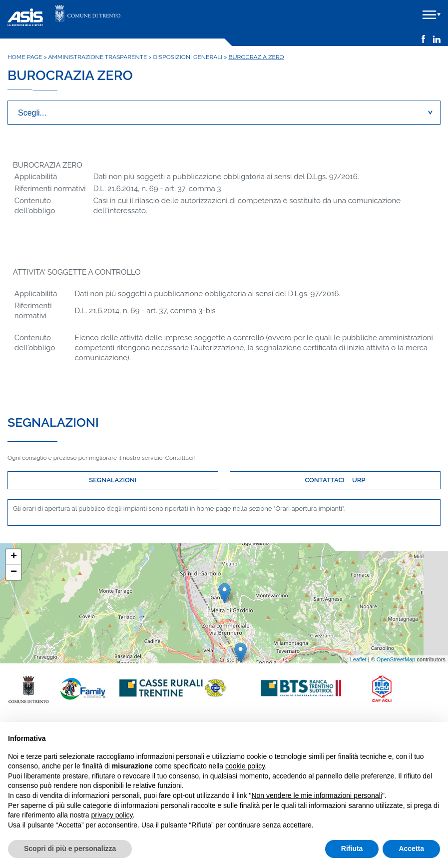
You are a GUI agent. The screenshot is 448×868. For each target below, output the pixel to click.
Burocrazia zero (256, 57)
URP (358, 480)
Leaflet (358, 659)
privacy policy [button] (112, 815)
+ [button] (13, 556)
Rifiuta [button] (352, 848)
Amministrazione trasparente (97, 57)
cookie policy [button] (245, 766)
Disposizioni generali (188, 57)
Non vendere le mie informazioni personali (316, 795)
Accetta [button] (411, 848)
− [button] (13, 572)
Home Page (24, 57)
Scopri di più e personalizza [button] (70, 848)
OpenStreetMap (396, 659)
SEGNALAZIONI (112, 480)
